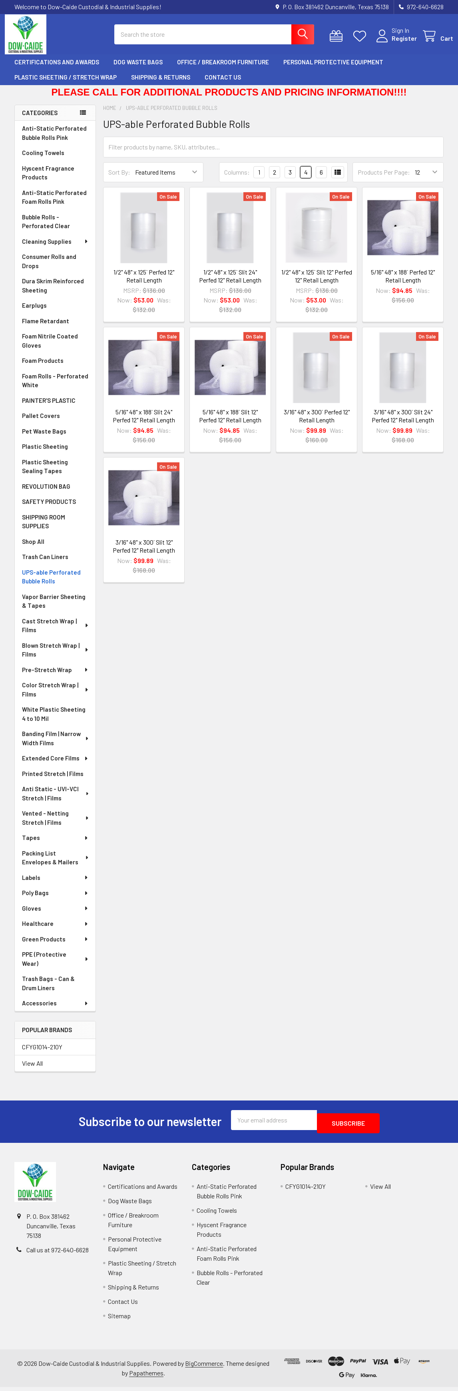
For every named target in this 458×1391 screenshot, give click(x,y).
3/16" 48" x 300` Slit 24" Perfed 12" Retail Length (403, 423)
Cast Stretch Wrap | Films (55, 633)
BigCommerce (204, 1367)
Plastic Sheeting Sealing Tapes (45, 474)
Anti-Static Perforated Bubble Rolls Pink (54, 140)
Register (394, 43)
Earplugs (34, 312)
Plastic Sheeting (45, 453)
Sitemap (119, 1319)
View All (32, 1070)
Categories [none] (40, 119)
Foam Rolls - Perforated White (55, 388)
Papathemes (146, 1377)
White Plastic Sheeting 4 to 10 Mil (54, 721)
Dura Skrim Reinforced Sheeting (53, 293)
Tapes (55, 844)
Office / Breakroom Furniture (223, 69)
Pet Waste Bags (44, 438)
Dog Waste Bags (138, 69)
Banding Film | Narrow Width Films (56, 745)
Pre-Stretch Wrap (55, 677)
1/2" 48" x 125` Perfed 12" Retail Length (144, 283)
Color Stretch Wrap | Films (55, 697)
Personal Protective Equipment (333, 69)
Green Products (55, 946)
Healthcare (55, 930)
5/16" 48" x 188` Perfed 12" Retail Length (403, 283)
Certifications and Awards (56, 69)
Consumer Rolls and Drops (49, 268)
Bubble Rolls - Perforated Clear (46, 229)
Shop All (33, 548)
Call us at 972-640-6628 (57, 1254)
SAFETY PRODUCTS (49, 508)
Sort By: (119, 179)
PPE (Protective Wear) (55, 966)
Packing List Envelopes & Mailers (56, 865)
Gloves (55, 915)
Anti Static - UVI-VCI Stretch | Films (56, 800)
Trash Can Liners (45, 563)
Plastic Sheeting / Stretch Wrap (65, 84)
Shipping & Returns (160, 84)
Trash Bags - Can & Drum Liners (48, 990)
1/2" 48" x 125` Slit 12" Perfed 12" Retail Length (316, 283)
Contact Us (223, 84)
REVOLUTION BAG (46, 493)
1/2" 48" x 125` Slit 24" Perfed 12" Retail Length (230, 283)
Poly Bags (55, 899)
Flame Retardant (45, 328)
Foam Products (43, 367)
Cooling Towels (43, 159)
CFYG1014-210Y (42, 1054)
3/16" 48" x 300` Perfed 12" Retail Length (317, 423)
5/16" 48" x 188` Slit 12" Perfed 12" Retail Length (230, 423)
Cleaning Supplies (55, 248)
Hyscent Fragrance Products (48, 180)
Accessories (55, 1010)
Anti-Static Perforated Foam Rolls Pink (54, 204)
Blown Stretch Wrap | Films (55, 657)
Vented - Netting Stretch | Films (56, 825)
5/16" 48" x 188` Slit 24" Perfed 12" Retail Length (144, 423)
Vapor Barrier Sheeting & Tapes (54, 608)
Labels (55, 884)
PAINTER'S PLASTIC (49, 407)
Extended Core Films (55, 765)
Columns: (237, 179)
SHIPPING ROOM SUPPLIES (43, 529)
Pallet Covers (41, 422)
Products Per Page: (384, 179)
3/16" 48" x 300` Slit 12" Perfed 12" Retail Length (144, 553)
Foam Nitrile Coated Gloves (50, 348)
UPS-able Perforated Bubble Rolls (51, 584)
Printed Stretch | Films (53, 780)
